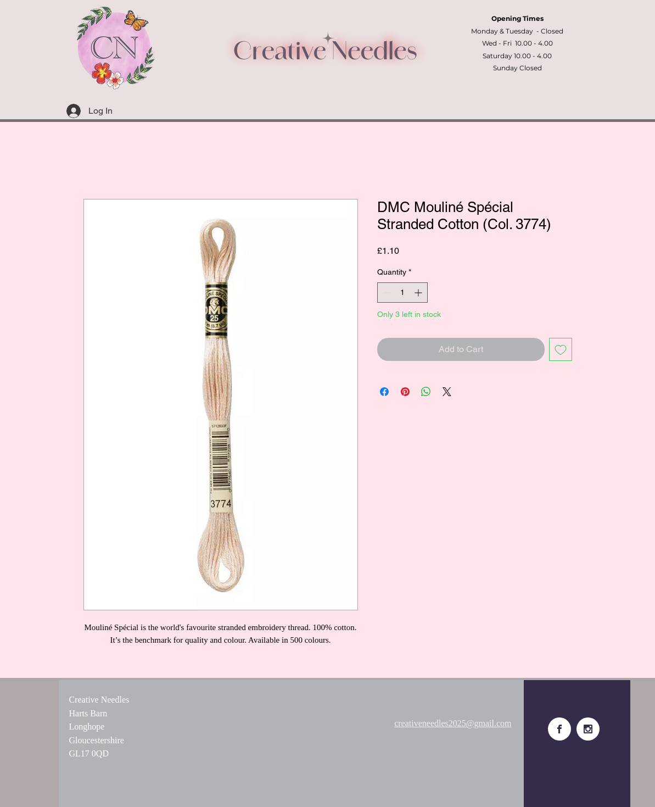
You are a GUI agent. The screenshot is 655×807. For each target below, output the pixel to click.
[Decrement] (386, 292)
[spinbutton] (402, 292)
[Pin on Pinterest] (405, 391)
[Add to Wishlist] (560, 349)
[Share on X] (447, 391)
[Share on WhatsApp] (426, 391)
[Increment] (419, 292)
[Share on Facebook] (384, 391)
